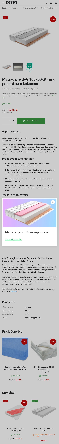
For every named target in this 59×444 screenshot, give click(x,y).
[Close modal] (53, 202)
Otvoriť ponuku (13, 239)
